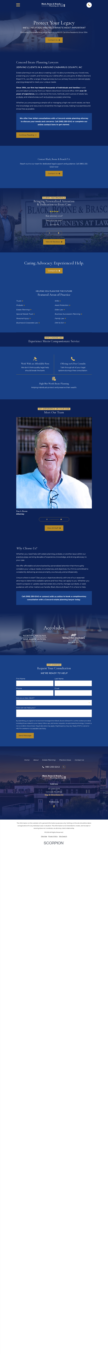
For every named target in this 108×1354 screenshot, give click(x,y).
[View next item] (58, 233)
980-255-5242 (52, 767)
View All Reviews (54, 242)
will (54, 73)
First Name (20, 679)
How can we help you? (25, 708)
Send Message (25, 736)
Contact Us (54, 40)
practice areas (22, 557)
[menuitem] (44, 836)
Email (57, 688)
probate (19, 97)
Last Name (59, 679)
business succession (54, 97)
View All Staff (54, 528)
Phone (19, 688)
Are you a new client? (25, 698)
